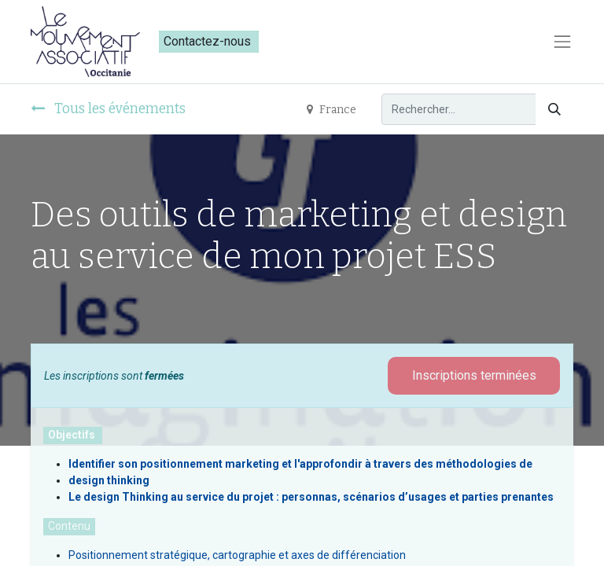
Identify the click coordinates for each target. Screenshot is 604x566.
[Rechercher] (554, 109)
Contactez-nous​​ (209, 41)
